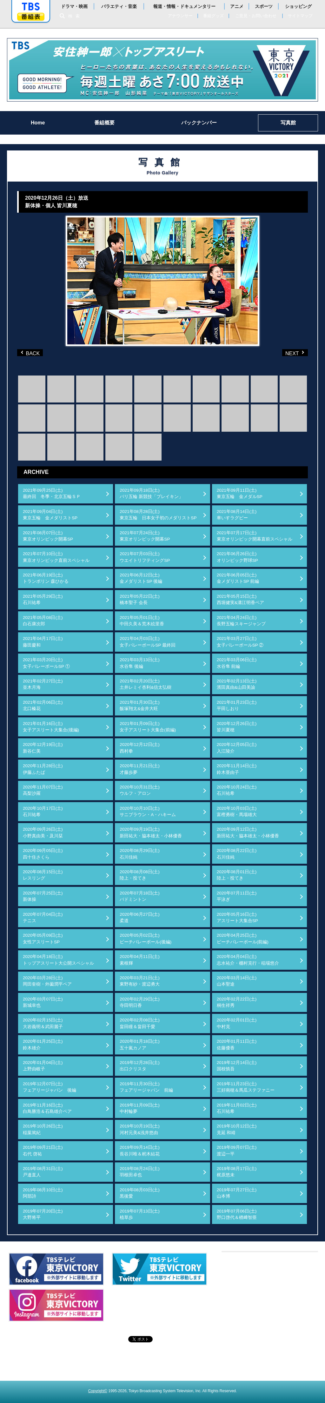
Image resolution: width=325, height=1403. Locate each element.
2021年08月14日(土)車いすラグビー (237, 514)
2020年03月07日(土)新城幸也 (43, 1002)
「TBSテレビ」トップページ (31, 7)
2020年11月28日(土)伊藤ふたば (43, 769)
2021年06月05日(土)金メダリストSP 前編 (238, 578)
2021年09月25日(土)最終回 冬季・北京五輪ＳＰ (52, 493)
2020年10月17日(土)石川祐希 (43, 811)
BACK (31, 352)
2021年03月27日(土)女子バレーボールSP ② (240, 641)
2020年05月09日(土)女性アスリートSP (43, 938)
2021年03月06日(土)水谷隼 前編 (237, 662)
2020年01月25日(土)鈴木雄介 (43, 1044)
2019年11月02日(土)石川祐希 (237, 1108)
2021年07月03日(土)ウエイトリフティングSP (145, 556)
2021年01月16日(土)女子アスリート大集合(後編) (51, 726)
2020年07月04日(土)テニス (43, 917)
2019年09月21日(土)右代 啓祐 (43, 1150)
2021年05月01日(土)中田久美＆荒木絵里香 (142, 620)
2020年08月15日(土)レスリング (43, 875)
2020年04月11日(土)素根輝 (140, 959)
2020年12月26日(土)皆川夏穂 (237, 726)
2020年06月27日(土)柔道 (140, 917)
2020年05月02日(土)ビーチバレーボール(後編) (145, 938)
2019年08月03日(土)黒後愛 (140, 1193)
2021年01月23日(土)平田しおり (237, 705)
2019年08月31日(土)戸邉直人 (43, 1171)
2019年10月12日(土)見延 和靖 (237, 1129)
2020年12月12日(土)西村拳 (140, 747)
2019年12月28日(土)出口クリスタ (140, 1065)
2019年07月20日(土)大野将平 (43, 1214)
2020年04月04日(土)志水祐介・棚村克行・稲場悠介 (248, 959)
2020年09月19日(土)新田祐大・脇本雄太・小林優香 (151, 832)
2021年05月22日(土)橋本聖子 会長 (140, 599)
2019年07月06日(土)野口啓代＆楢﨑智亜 (237, 1214)
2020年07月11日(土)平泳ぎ (237, 896)
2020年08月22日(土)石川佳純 (237, 853)
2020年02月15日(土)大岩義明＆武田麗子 (43, 1023)
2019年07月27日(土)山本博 (237, 1193)
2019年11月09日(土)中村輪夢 (140, 1108)
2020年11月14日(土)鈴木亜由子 (237, 769)
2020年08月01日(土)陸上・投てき (237, 875)
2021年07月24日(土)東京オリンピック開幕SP (145, 536)
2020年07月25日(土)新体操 (43, 896)
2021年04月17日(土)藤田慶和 (43, 641)
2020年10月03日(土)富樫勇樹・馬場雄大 (237, 811)
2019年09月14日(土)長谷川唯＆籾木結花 (140, 1150)
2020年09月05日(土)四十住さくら (43, 853)
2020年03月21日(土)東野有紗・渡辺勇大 (140, 981)
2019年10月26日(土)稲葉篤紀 (43, 1129)
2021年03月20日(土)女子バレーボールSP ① (46, 662)
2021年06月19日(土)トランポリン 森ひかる (46, 578)
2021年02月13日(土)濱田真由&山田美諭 (237, 684)
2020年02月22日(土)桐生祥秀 (237, 1002)
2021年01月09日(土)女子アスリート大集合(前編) (148, 726)
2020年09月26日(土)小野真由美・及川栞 (43, 832)
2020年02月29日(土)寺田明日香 (140, 1002)
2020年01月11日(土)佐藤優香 (237, 1044)
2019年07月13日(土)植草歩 (140, 1214)
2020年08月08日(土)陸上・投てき (140, 875)
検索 (75, 16)
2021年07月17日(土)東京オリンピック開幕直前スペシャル (254, 536)
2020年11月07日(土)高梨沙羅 (43, 790)
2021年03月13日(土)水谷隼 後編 (140, 662)
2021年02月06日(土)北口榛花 (43, 705)
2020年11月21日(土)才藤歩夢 (140, 769)
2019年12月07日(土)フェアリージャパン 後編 (49, 1087)
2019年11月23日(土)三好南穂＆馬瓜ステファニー (246, 1087)
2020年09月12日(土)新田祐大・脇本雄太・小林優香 (248, 832)
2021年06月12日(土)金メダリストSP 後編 (141, 578)
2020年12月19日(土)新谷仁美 (43, 747)
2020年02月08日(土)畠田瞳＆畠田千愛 (140, 1023)
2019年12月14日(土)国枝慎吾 (237, 1065)
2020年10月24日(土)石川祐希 (237, 790)
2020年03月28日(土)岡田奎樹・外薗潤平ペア (47, 981)
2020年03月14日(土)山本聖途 (237, 981)
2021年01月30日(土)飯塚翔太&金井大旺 (140, 705)
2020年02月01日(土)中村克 (237, 1023)
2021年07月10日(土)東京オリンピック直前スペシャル (56, 556)
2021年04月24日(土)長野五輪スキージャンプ (241, 620)
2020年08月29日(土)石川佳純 (140, 853)
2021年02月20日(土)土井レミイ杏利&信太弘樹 (145, 684)
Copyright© (97, 1391)
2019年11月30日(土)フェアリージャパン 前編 (146, 1087)
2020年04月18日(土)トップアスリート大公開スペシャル (58, 959)
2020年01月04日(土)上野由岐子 (43, 1065)
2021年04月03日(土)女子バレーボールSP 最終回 (148, 641)
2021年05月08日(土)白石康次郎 (43, 620)
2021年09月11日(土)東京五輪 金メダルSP (239, 493)
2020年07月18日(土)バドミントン (140, 896)
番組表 (30, 17)
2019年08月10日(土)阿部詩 (43, 1193)
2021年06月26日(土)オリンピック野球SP (237, 556)
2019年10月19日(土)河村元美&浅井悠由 (140, 1129)
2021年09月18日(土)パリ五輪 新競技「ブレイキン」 (151, 493)
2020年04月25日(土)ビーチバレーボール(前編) (243, 938)
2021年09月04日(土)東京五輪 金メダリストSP (50, 514)
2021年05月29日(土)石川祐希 (43, 599)
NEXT (284, 352)
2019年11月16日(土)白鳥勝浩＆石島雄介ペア (47, 1108)
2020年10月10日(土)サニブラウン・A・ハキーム (148, 811)
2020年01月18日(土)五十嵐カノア (140, 1044)
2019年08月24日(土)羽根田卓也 (140, 1171)
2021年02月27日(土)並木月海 (43, 684)
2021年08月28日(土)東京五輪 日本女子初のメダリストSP (158, 514)
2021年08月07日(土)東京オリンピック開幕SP (48, 536)
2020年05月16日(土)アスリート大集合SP (237, 917)
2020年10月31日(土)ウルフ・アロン (140, 790)
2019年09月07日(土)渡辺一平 (237, 1150)
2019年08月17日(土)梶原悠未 (237, 1171)
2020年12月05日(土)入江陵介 (237, 747)
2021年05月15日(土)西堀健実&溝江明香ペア (240, 599)
